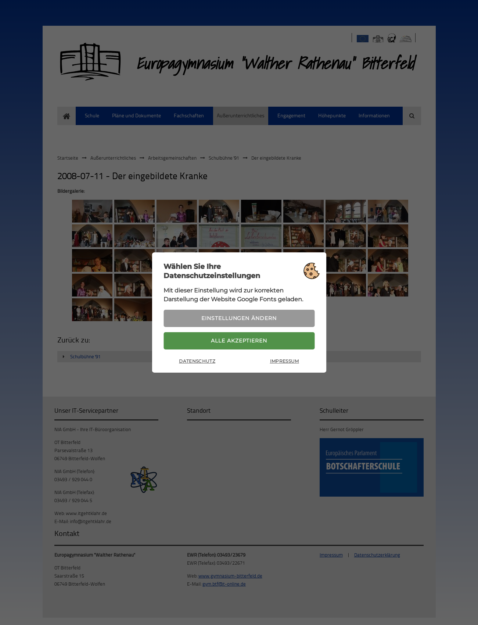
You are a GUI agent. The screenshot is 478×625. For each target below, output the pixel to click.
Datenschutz (197, 362)
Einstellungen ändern (239, 318)
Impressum (284, 362)
